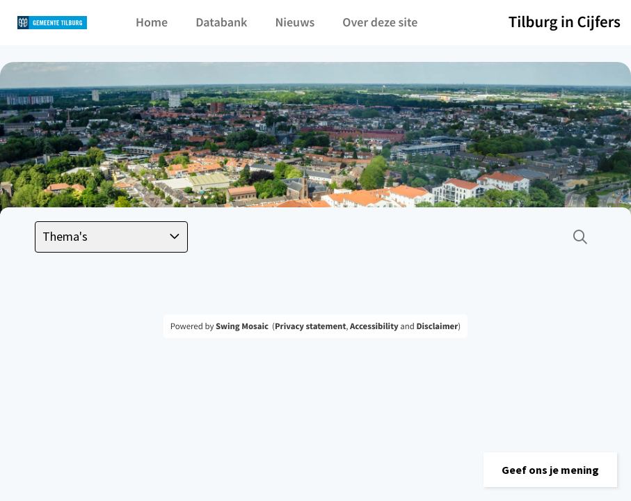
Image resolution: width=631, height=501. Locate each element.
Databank (221, 22)
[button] (550, 469)
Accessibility (374, 326)
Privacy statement (310, 326)
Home (152, 22)
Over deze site (379, 22)
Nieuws (294, 22)
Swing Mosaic (242, 326)
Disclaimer (437, 326)
